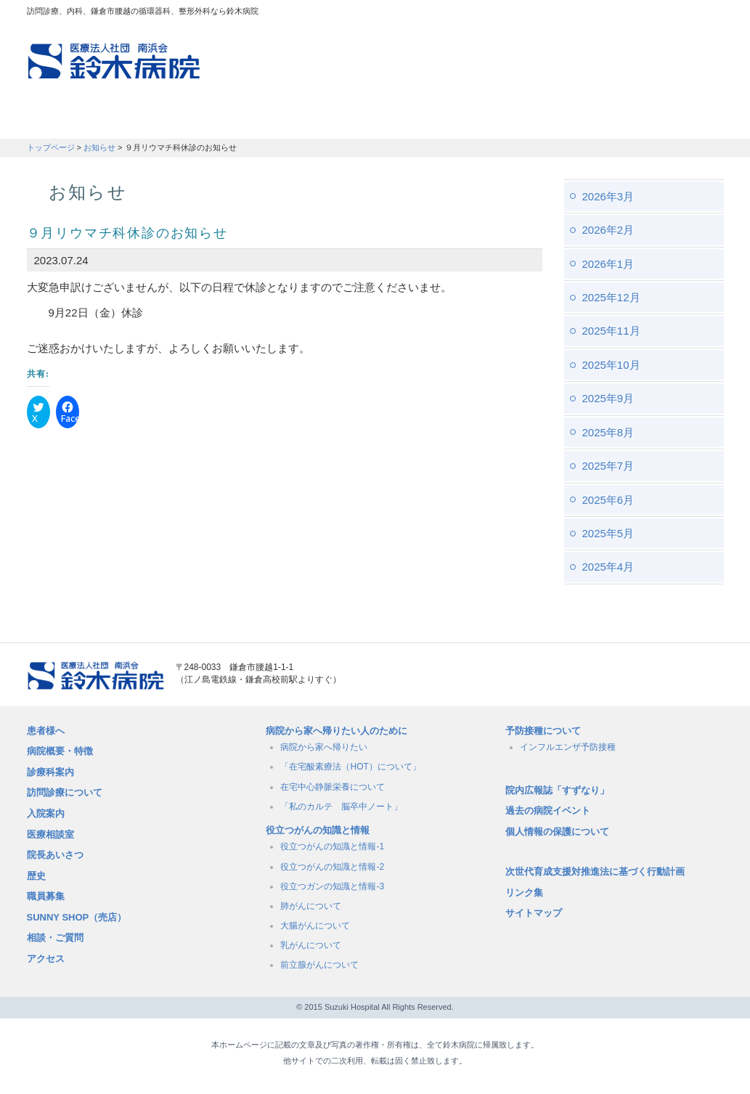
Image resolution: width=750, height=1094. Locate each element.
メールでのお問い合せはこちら (640, 676)
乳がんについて (310, 945)
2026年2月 (608, 230)
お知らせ (99, 147)
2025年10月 (611, 365)
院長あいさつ (55, 854)
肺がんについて (310, 906)
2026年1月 (608, 264)
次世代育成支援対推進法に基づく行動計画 (595, 871)
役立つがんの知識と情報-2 (332, 867)
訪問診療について (64, 792)
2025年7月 (608, 466)
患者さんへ (70, 120)
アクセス (46, 958)
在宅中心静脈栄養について (332, 787)
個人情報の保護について (557, 831)
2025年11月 (611, 330)
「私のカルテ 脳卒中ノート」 (341, 806)
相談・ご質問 (55, 937)
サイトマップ (533, 912)
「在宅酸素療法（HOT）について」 (350, 767)
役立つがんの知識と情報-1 (332, 846)
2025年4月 (608, 566)
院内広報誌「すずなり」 (557, 790)
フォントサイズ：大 (707, 13)
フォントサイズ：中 (685, 13)
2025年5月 (608, 533)
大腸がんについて (315, 925)
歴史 (36, 875)
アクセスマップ (528, 14)
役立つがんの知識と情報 (318, 830)
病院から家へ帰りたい (323, 747)
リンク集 (524, 892)
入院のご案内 (384, 120)
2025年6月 (608, 500)
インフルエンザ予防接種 (568, 747)
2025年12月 (611, 297)
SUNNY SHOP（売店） (77, 917)
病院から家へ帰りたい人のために (336, 730)
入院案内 (46, 813)
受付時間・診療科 (267, 120)
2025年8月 (608, 432)
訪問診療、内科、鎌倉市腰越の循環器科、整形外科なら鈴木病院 (114, 61)
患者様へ (46, 730)
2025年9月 (608, 398)
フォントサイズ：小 (664, 13)
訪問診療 (158, 120)
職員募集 (598, 120)
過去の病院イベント (547, 810)
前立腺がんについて (319, 965)
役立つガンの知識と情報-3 (332, 886)
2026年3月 (608, 196)
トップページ (51, 147)
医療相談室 (50, 834)
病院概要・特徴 (496, 120)
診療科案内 (50, 772)
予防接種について (543, 730)
